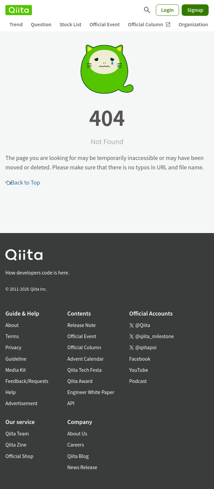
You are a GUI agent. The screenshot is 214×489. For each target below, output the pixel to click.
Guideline (16, 358)
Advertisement (21, 403)
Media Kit (15, 369)
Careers (75, 444)
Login (167, 9)
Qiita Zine (16, 444)
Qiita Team (17, 433)
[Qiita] (18, 10)
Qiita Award (80, 381)
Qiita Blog (78, 456)
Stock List (70, 24)
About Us (77, 433)
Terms (12, 336)
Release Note (81, 325)
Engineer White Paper (90, 392)
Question (41, 24)
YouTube (138, 369)
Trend (16, 24)
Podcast (138, 381)
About (12, 325)
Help (10, 392)
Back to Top (22, 182)
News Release (82, 467)
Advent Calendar (85, 358)
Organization (193, 24)
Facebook (139, 358)
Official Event (105, 24)
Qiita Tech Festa (84, 369)
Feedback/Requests (26, 381)
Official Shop (19, 456)
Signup (195, 9)
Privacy (13, 347)
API (70, 403)
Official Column (149, 24)
